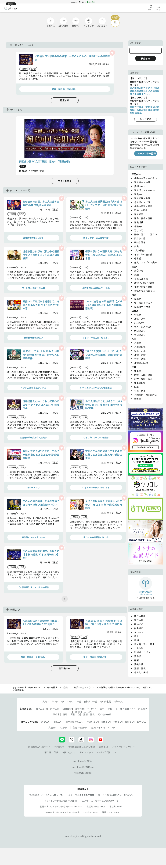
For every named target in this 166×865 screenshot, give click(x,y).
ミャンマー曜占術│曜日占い (96, 337)
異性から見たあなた (144, 290)
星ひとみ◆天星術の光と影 (96, 537)
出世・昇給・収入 (143, 378)
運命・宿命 (140, 354)
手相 (136, 640)
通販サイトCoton (110, 812)
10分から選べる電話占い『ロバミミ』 (116, 794)
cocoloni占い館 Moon (83, 767)
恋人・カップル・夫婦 (145, 262)
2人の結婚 (139, 250)
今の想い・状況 (142, 202)
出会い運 (138, 270)
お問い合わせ (69, 752)
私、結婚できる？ (143, 302)
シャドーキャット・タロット (96, 487)
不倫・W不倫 (140, 210)
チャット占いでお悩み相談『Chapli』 (60, 800)
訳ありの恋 (140, 238)
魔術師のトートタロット (33, 537)
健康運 (137, 399)
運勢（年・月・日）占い (103, 727)
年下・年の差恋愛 (143, 254)
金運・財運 (140, 391)
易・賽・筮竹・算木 (144, 644)
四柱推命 (138, 624)
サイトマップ (86, 752)
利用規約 (59, 746)
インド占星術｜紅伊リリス (33, 387)
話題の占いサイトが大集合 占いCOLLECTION (61, 806)
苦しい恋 (138, 230)
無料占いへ (64, 668)
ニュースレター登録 (145, 153)
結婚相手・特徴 (142, 306)
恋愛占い (138, 194)
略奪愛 (137, 258)
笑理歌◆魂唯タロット (33, 237)
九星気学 (138, 648)
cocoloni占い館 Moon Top (27, 687)
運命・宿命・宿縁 (143, 218)
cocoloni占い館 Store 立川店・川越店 (62, 812)
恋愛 (65, 687)
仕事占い (65, 727)
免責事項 (103, 746)
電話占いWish (115, 806)
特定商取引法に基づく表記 (81, 746)
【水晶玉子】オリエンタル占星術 (33, 587)
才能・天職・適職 (143, 374)
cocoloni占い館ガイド (39, 746)
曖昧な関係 (140, 242)
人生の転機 (140, 346)
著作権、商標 (51, 752)
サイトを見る (64, 180)
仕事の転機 (140, 382)
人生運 (137, 342)
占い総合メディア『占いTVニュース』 (46, 794)
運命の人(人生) (141, 362)
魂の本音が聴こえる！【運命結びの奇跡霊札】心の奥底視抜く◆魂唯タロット (144, 91)
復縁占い (105, 721)
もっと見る (145, 119)
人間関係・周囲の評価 (145, 395)
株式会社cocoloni (83, 772)
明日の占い (140, 330)
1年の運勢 (139, 322)
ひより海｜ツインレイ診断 (96, 437)
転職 (136, 386)
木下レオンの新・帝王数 (33, 287)
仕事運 (137, 370)
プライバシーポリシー (123, 746)
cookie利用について (107, 752)
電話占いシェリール (95, 806)
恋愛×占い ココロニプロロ (81, 794)
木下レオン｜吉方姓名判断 (96, 237)
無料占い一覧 (90, 701)
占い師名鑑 (105, 701)
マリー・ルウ (33, 487)
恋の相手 (138, 214)
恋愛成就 (138, 222)
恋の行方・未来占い (144, 190)
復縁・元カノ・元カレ (145, 234)
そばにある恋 (141, 278)
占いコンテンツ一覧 (71, 701)
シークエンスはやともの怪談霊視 (96, 387)
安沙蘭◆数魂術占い (33, 337)
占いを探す (52, 687)
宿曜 (136, 660)
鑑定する (64, 100)
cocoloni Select (91, 812)
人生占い (52, 727)
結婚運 (137, 298)
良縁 (136, 274)
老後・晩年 (140, 358)
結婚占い (129, 721)
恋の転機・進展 (142, 198)
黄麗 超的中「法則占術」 (64, 88)
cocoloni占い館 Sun (83, 761)
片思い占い (92, 721)
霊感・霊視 (140, 668)
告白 (136, 246)
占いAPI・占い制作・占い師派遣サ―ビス (101, 800)
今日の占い (140, 334)
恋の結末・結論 (142, 182)
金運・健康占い (80, 727)
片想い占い (140, 186)
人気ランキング (50, 701)
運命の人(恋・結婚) (144, 282)
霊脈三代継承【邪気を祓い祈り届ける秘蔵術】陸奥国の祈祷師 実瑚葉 (144, 110)
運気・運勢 (140, 318)
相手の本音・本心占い (145, 178)
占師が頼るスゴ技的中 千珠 (96, 287)
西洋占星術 (140, 616)
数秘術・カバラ (142, 652)
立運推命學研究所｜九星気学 (33, 437)
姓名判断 (138, 628)
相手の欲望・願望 (143, 206)
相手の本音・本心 (82, 687)
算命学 (137, 656)
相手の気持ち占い (74, 721)
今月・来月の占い (143, 326)
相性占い (138, 226)
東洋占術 (138, 620)
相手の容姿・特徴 (143, 286)
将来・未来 (140, 350)
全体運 (137, 314)
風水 (136, 636)
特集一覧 (118, 701)
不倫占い (117, 721)
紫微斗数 (138, 664)
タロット (138, 632)
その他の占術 (141, 672)
